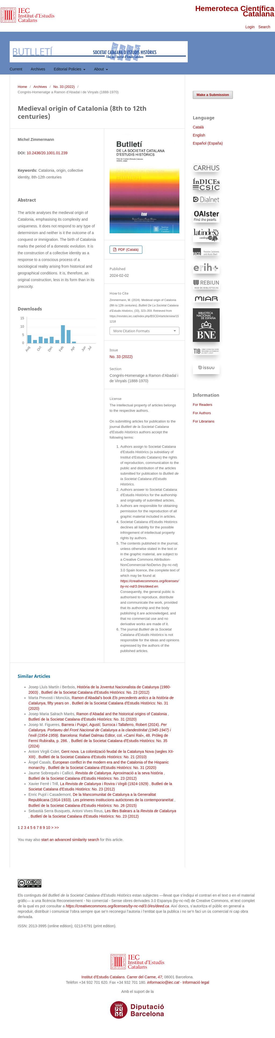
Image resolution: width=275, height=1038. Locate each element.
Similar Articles (34, 676)
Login (250, 27)
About (99, 69)
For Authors (202, 413)
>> (57, 827)
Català (198, 127)
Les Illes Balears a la (140, 811)
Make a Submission (213, 95)
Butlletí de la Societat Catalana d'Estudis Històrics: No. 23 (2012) (95, 692)
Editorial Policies (68, 69)
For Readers (202, 405)
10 (48, 827)
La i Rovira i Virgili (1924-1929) (104, 784)
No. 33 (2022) (64, 87)
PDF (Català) (128, 250)
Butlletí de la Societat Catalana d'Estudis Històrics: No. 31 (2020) (82, 719)
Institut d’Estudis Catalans (103, 977)
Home (22, 87)
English (199, 135)
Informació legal (196, 982)
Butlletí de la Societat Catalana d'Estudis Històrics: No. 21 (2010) (92, 757)
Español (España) (208, 143)
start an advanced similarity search (70, 839)
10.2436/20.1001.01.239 (47, 153)
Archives (38, 69)
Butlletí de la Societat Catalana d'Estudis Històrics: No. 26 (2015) (82, 805)
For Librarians (203, 421)
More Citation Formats (131, 330)
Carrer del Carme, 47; (145, 977)
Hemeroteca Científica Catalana (234, 11)
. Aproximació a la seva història (119, 773)
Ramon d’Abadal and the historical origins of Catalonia (122, 714)
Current (16, 69)
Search (264, 27)
